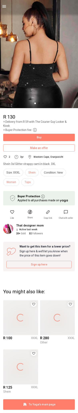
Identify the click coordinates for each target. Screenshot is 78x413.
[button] (12, 214)
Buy (39, 137)
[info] (54, 173)
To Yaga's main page (39, 404)
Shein (32, 172)
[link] (66, 214)
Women (11, 182)
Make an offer (39, 148)
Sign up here (39, 264)
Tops (28, 182)
